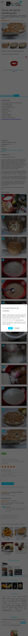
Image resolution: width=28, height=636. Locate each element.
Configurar (17, 328)
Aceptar (10, 328)
